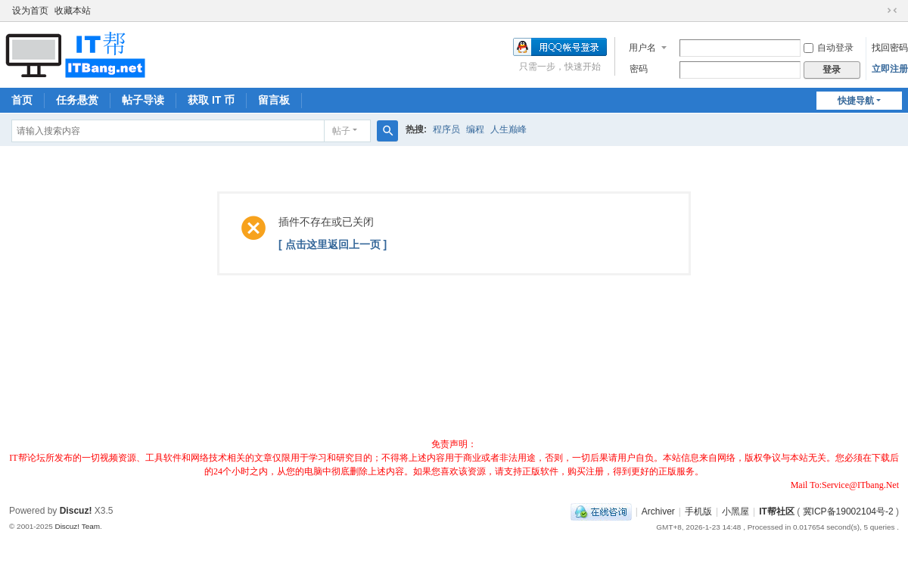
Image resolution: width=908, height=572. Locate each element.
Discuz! (76, 510)
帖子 (341, 131)
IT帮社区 (776, 511)
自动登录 (829, 47)
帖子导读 (143, 100)
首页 (22, 100)
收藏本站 (72, 10)
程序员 (446, 129)
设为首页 (30, 10)
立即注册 (890, 69)
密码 (639, 69)
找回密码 (890, 47)
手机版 (698, 511)
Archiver (658, 511)
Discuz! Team (77, 526)
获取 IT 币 (211, 100)
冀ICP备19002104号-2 (848, 511)
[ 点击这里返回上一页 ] (332, 244)
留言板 (274, 100)
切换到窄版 (892, 10)
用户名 (642, 47)
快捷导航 (856, 100)
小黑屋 (735, 511)
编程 (475, 129)
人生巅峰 (508, 129)
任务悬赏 (77, 100)
